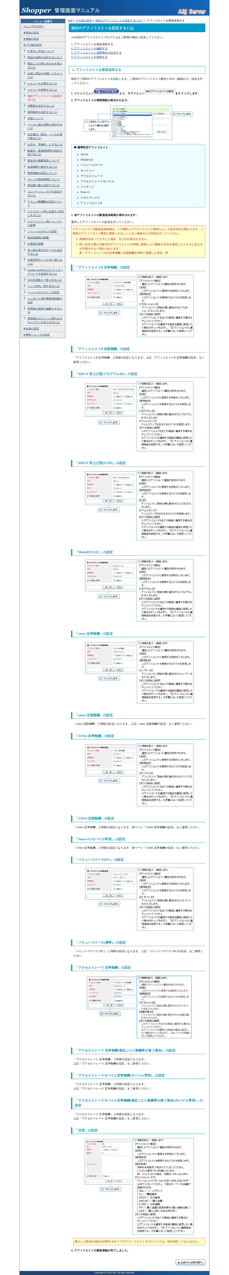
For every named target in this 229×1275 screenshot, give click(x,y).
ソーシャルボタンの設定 (42, 231)
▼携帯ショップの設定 (36, 334)
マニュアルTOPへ (33, 26)
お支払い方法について (41, 51)
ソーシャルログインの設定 (44, 292)
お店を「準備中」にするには (45, 144)
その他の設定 (84, 20)
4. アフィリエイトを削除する (89, 57)
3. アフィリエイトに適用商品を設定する (96, 52)
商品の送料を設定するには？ (45, 57)
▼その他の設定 (32, 44)
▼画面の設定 (31, 38)
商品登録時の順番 (38, 237)
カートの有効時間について (44, 179)
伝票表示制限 (36, 243)
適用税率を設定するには (42, 112)
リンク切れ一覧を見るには (44, 286)
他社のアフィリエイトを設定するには (118, 20)
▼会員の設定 (31, 328)
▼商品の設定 (31, 32)
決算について (36, 118)
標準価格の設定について (42, 173)
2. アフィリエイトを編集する (89, 48)
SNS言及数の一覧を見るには (45, 280)
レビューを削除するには (42, 89)
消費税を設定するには (41, 105)
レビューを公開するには (42, 83)
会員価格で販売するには (42, 166)
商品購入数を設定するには (44, 185)
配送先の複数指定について (44, 160)
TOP (70, 20)
